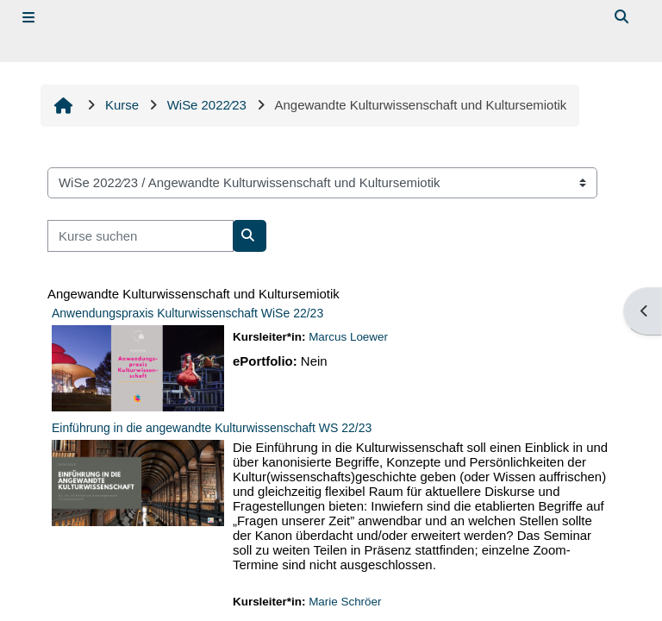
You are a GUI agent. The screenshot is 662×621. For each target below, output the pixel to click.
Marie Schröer (345, 601)
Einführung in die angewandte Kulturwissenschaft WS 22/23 (212, 428)
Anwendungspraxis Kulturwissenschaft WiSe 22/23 (187, 313)
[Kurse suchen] (140, 235)
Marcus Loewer (348, 336)
